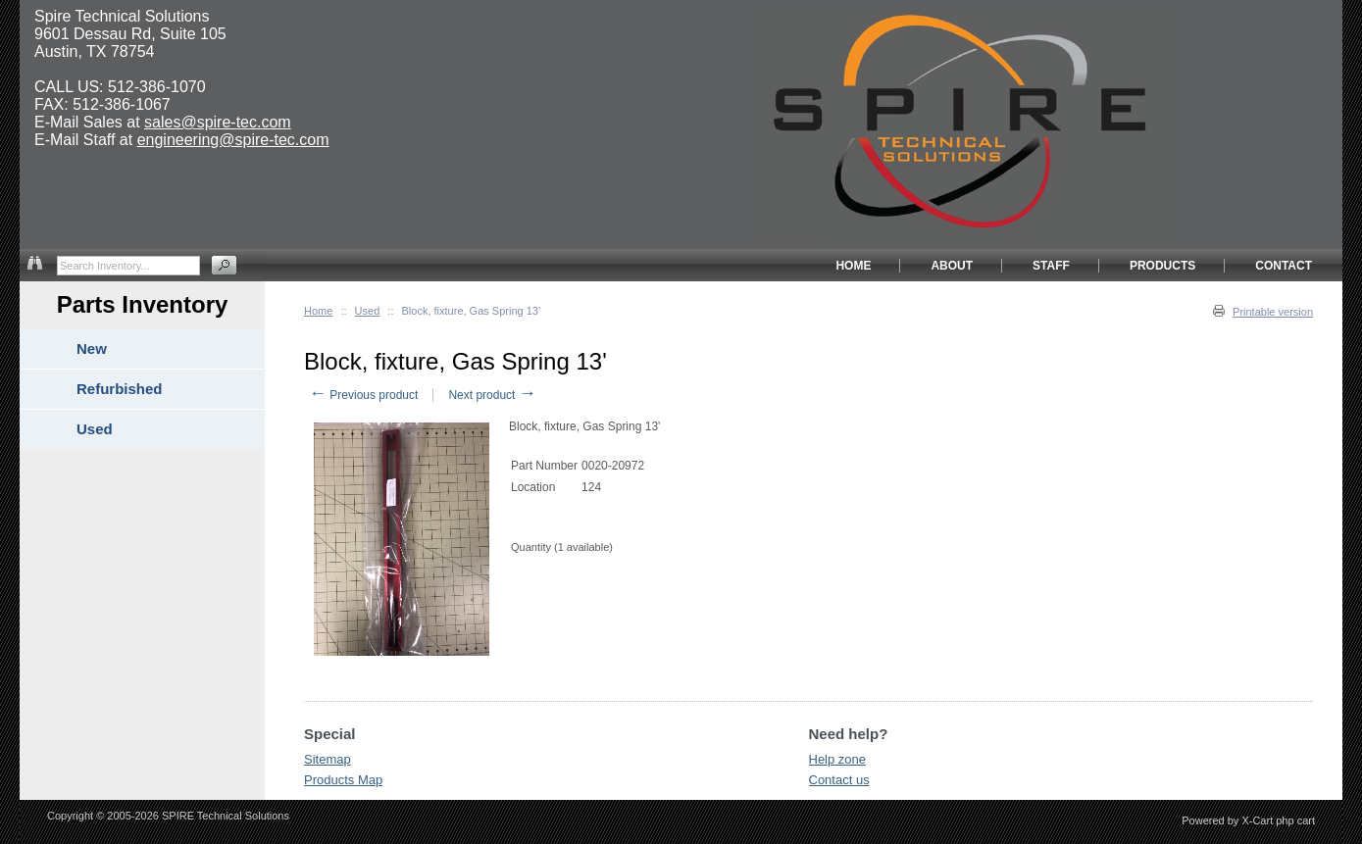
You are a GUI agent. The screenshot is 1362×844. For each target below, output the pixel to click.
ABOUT (952, 266)
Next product (491, 395)
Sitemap (327, 759)
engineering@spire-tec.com (233, 139)
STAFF (1051, 266)
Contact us (839, 779)
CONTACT (1283, 266)
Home (318, 311)
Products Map (343, 779)
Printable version (1273, 312)
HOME (853, 266)
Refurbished (119, 388)
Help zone (838, 759)
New (91, 348)
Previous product (363, 395)
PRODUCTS (1162, 266)
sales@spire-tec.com (217, 122)
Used (367, 311)
